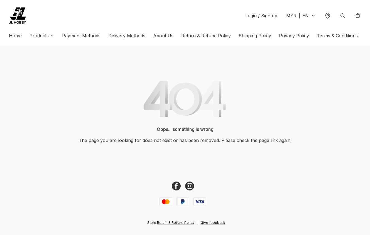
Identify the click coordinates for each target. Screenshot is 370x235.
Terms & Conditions (337, 35)
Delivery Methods (126, 35)
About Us (163, 35)
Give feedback (213, 223)
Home (15, 35)
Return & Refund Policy (206, 35)
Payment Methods (81, 35)
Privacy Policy (294, 35)
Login (261, 15)
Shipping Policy (255, 35)
